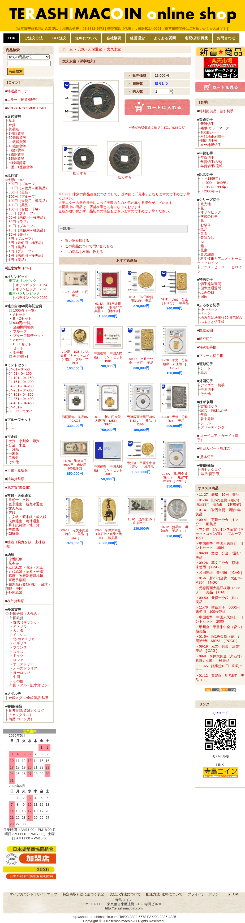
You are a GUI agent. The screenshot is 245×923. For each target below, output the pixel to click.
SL (202, 242)
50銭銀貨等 (17, 138)
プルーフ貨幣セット (28, 336)
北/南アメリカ (24, 639)
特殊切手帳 (207, 347)
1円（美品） (18, 260)
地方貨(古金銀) (18, 487)
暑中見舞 (207, 419)
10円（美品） (18, 234)
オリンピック (210, 212)
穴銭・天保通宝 (90, 49)
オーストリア (23, 664)
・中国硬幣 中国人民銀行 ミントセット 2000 (220, 619)
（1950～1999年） (215, 187)
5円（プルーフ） (21, 239)
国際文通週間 (210, 288)
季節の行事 (209, 216)
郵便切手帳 (209, 141)
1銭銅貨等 (16, 159)
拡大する (80, 173)
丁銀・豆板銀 (17, 470)
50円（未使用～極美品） (27, 217)
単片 (203, 372)
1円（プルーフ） (21, 251)
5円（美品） (18, 247)
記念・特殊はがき (214, 410)
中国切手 (207, 389)
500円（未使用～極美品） (28, 188)
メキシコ (20, 635)
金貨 (11, 125)
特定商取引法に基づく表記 (83, 894)
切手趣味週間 (210, 284)
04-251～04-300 (20, 390)
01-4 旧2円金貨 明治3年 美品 (142, 298)
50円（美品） (18, 222)
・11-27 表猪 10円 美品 (217, 495)
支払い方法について (125, 894)
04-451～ (15, 407)
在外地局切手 (210, 145)
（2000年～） (211, 191)
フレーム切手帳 (211, 356)
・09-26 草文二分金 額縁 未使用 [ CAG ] (219, 565)
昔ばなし (207, 238)
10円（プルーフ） (22, 226)
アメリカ (20, 626)
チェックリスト (20, 715)
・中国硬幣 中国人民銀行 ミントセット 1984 (220, 545)
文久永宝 (15, 508)
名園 (203, 233)
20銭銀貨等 (17, 142)
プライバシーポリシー (205, 894)
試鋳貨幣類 (15, 479)
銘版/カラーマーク (214, 128)
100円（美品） (20, 205)
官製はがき (209, 406)
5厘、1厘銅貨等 (20, 167)
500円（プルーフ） (23, 184)
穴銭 (11, 513)
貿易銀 (13, 129)
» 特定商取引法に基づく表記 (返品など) (157, 127)
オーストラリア (25, 668)
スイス (18, 652)
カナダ (18, 630)
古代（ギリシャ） (27, 622)
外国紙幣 (15, 592)
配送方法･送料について (164, 894)
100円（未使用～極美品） (28, 201)
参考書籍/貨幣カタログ (26, 711)
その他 (13, 462)
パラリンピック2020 (31, 298)
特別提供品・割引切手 (216, 111)
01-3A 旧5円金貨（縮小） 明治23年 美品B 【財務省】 (109, 307)
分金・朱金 (17, 445)
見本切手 (207, 457)
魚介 (203, 229)
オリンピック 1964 (31, 285)
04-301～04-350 (20, 394)
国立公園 (206, 330)
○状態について (16, 180)
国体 (203, 297)
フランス (20, 647)
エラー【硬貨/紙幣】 (23, 100)
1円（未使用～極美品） (26, 255)
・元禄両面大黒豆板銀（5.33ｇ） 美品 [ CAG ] (218, 590)
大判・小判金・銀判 (24, 441)
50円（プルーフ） (22, 213)
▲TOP (232, 894)
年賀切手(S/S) (211, 162)
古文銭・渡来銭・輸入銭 (27, 517)
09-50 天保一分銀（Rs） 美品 (174, 418)
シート (205, 368)
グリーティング (212, 427)
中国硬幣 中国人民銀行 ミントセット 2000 (110, 470)
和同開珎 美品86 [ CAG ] (76, 418)
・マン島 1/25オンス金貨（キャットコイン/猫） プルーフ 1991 (220, 533)
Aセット (19, 315)
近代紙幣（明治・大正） (27, 567)
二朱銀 (13, 458)
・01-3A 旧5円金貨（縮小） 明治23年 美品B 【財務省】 (220, 502)
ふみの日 (207, 292)
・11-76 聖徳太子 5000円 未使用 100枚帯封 (219, 609)
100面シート (210, 132)
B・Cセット (22, 319)
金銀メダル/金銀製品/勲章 (28, 698)
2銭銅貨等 (16, 154)
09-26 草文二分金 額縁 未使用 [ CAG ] (176, 363)
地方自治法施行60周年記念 (221, 318)
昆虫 (203, 250)
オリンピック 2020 (31, 289)
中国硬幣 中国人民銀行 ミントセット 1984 (110, 357)
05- (11, 424)
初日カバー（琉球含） (216, 448)
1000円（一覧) (24, 310)
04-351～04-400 (20, 399)
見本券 (13, 563)
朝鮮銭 (13, 534)
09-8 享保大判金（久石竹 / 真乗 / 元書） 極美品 (108, 534)
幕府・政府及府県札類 (25, 576)
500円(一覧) (22, 323)
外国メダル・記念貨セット (30, 685)
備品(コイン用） (21, 719)
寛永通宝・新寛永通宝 (25, 504)
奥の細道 (207, 254)
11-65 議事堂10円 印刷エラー (143, 521)
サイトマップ (47, 894)
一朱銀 (13, 453)
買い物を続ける (77, 241)
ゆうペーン (209, 309)
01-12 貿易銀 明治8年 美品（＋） (174, 528)
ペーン (205, 313)
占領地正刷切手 (212, 137)
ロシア (18, 660)
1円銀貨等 (16, 133)
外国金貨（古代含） (25, 614)
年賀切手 (207, 157)
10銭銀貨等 (17, 146)
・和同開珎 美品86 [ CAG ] (219, 573)
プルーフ (20, 331)
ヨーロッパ (21, 673)
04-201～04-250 (20, 386)
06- (11, 428)
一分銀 (13, 449)
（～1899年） (211, 178)
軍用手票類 (17, 580)
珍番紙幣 (15, 559)
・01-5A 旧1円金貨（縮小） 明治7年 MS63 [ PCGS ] (220, 639)
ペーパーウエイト (22, 411)
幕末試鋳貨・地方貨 (24, 525)
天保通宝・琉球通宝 (24, 521)
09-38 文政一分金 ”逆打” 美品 (141, 360)
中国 (16, 677)
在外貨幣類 (15, 601)
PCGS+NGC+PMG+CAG (26, 108)
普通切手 (207, 124)
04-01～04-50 (19, 369)
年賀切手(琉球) (211, 166)
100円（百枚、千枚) (24, 209)
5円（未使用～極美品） (26, 243)
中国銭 (13, 529)
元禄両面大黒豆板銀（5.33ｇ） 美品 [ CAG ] (141, 420)
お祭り (205, 225)
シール (205, 423)
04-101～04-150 (20, 378)
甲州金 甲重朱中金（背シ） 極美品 (141, 464)
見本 (11, 121)
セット (18, 348)
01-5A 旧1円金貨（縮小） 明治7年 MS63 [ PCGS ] (176, 477)
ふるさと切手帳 (212, 322)
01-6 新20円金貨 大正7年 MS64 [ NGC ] (109, 420)
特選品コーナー (19, 91)
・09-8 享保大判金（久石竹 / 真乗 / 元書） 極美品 (219, 658)
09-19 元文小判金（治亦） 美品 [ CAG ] (74, 534)
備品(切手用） (211, 474)
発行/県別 (20, 357)
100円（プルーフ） (23, 197)
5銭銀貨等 (16, 150)
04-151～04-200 (20, 382)
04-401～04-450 (20, 403)
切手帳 (18, 352)
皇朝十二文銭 (18, 500)
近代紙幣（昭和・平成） (27, 571)
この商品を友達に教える (84, 252)
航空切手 (206, 339)
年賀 (203, 415)
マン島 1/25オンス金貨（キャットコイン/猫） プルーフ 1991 (76, 357)
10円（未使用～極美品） (27, 230)
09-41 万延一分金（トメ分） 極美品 (174, 301)
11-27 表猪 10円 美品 (76, 293)
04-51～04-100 (20, 374)
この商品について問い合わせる (89, 246)
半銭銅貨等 (17, 163)
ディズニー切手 (212, 385)
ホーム (67, 49)
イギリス (20, 643)
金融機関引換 (23, 327)
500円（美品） (20, 192)
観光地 (205, 204)
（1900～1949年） (215, 183)
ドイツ (18, 656)
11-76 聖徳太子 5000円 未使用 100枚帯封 (76, 464)
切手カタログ (210, 470)
